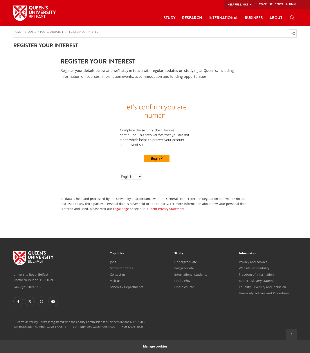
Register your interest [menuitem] (84, 32)
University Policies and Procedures (264, 293)
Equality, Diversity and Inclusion (262, 287)
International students (190, 274)
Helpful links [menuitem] (238, 4)
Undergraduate (185, 262)
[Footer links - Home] (33, 258)
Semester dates (121, 268)
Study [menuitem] (169, 17)
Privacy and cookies (253, 262)
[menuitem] (292, 17)
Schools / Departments (126, 287)
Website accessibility (254, 268)
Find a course (184, 287)
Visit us (115, 281)
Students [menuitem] (276, 4)
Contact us (118, 274)
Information (248, 253)
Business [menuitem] (254, 17)
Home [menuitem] (17, 32)
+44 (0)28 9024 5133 (27, 287)
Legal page (121, 209)
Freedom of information (256, 274)
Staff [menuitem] (263, 4)
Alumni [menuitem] (291, 4)
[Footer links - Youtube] (53, 301)
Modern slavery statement (258, 281)
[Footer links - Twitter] (30, 301)
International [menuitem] (223, 17)
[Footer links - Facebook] (18, 301)
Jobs (113, 262)
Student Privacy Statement (165, 209)
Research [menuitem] (192, 17)
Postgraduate (184, 268)
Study (178, 253)
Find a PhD (182, 281)
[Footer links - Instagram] (41, 301)
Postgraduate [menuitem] (50, 32)
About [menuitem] (275, 17)
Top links (117, 253)
